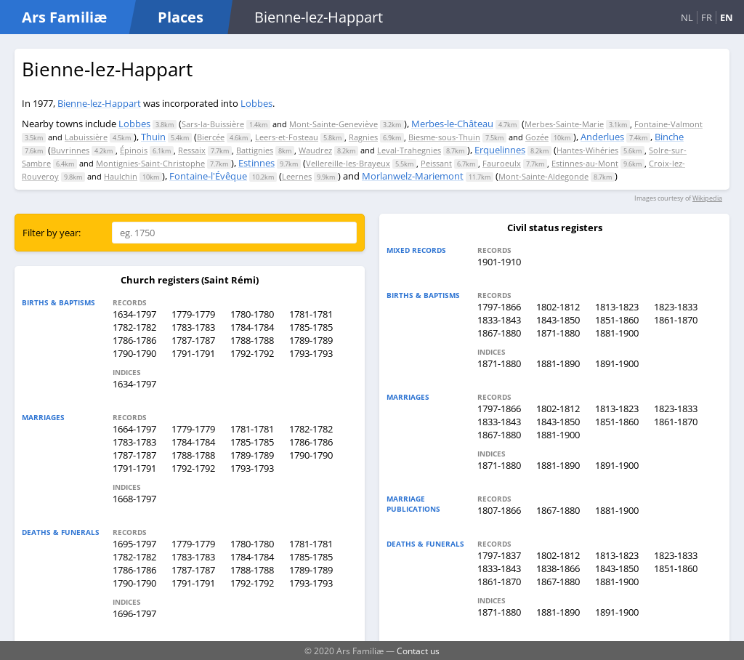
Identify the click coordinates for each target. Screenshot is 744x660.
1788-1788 (252, 340)
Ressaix (192, 150)
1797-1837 (499, 555)
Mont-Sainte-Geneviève (333, 123)
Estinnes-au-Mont (584, 163)
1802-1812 (558, 306)
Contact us (418, 650)
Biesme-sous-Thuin (444, 137)
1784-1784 (252, 327)
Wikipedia (707, 198)
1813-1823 (617, 306)
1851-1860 (617, 319)
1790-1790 (134, 353)
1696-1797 (134, 613)
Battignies (254, 150)
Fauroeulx (501, 163)
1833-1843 (499, 319)
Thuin (153, 136)
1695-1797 (134, 543)
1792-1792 (252, 353)
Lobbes (256, 103)
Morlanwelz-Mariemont (413, 175)
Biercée (211, 137)
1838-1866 (558, 568)
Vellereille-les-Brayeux (348, 163)
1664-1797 (134, 428)
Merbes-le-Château (452, 123)
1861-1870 (676, 319)
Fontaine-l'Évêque (208, 175)
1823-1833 (676, 306)
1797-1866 (499, 306)
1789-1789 (311, 340)
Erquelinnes (499, 149)
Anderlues (602, 136)
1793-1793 (311, 353)
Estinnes (256, 162)
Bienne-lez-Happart (99, 103)
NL (687, 17)
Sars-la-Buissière (213, 123)
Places (180, 17)
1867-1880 (499, 332)
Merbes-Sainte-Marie (564, 123)
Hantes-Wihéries (587, 150)
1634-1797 (134, 314)
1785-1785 (311, 327)
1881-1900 (617, 332)
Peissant (436, 163)
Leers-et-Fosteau (286, 137)
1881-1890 (558, 363)
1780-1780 (252, 314)
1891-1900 (617, 363)
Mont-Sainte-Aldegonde (543, 176)
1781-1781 (311, 314)
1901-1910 (499, 261)
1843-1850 (558, 319)
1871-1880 (558, 332)
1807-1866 (499, 510)
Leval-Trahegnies (409, 150)
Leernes (297, 176)
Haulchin (120, 176)
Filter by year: (52, 232)
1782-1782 (134, 327)
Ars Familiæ (64, 17)
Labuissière (86, 137)
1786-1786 (134, 340)
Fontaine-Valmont (668, 123)
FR (706, 17)
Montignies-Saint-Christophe (150, 163)
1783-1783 (193, 327)
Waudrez (315, 150)
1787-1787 (193, 340)
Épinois (133, 150)
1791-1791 (193, 353)
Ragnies (363, 137)
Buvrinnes (70, 150)
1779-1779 (193, 314)
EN (726, 17)
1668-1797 (134, 498)
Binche (669, 136)
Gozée (537, 137)
